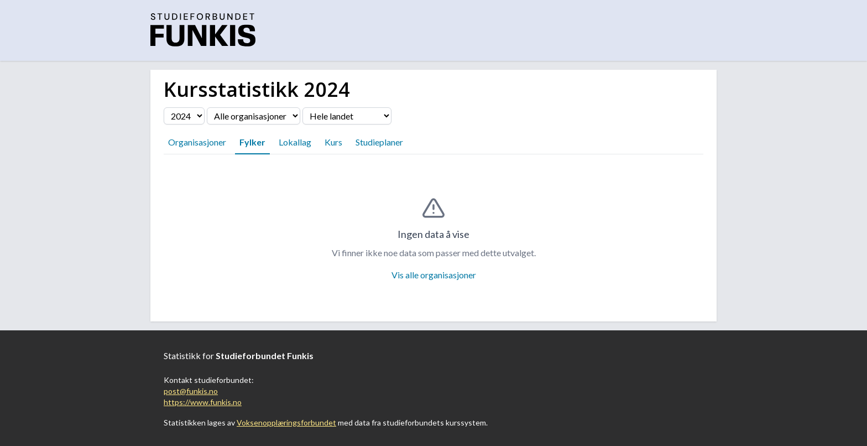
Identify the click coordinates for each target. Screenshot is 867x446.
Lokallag (295, 142)
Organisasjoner (197, 142)
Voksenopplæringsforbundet (286, 422)
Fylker (252, 142)
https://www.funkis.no (203, 402)
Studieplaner (379, 142)
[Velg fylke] (346, 116)
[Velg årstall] (184, 116)
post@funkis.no (191, 391)
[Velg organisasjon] (253, 116)
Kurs (333, 142)
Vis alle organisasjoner (433, 274)
